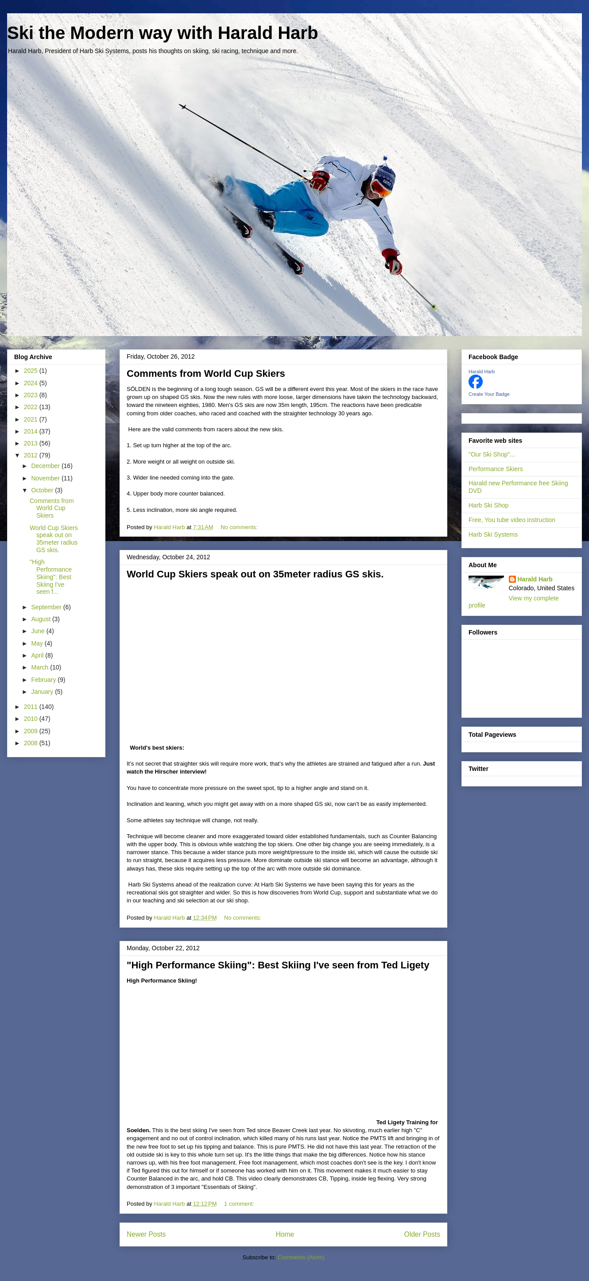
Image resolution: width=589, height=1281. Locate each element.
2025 (31, 370)
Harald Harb (482, 371)
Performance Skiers (496, 468)
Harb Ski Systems (493, 534)
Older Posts (422, 1234)
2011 (31, 706)
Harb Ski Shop (488, 505)
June (38, 631)
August (41, 619)
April (38, 655)
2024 (31, 383)
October (43, 490)
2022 (31, 406)
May (37, 643)
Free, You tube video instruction (512, 519)
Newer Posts (146, 1234)
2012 (31, 455)
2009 (31, 731)
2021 (31, 419)
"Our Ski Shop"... (492, 454)
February (44, 679)
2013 (31, 443)
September (47, 607)
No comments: (240, 527)
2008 (31, 743)
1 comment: (240, 1203)
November (46, 478)
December (46, 465)
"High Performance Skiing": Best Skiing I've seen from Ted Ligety (278, 965)
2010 (31, 718)
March (40, 667)
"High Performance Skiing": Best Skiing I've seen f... (51, 576)
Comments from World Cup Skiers (206, 373)
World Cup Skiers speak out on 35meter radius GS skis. (255, 574)
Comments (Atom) (301, 1257)
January (43, 691)
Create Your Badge (489, 394)
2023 (31, 395)
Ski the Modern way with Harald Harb (162, 33)
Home (285, 1234)
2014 (31, 431)
